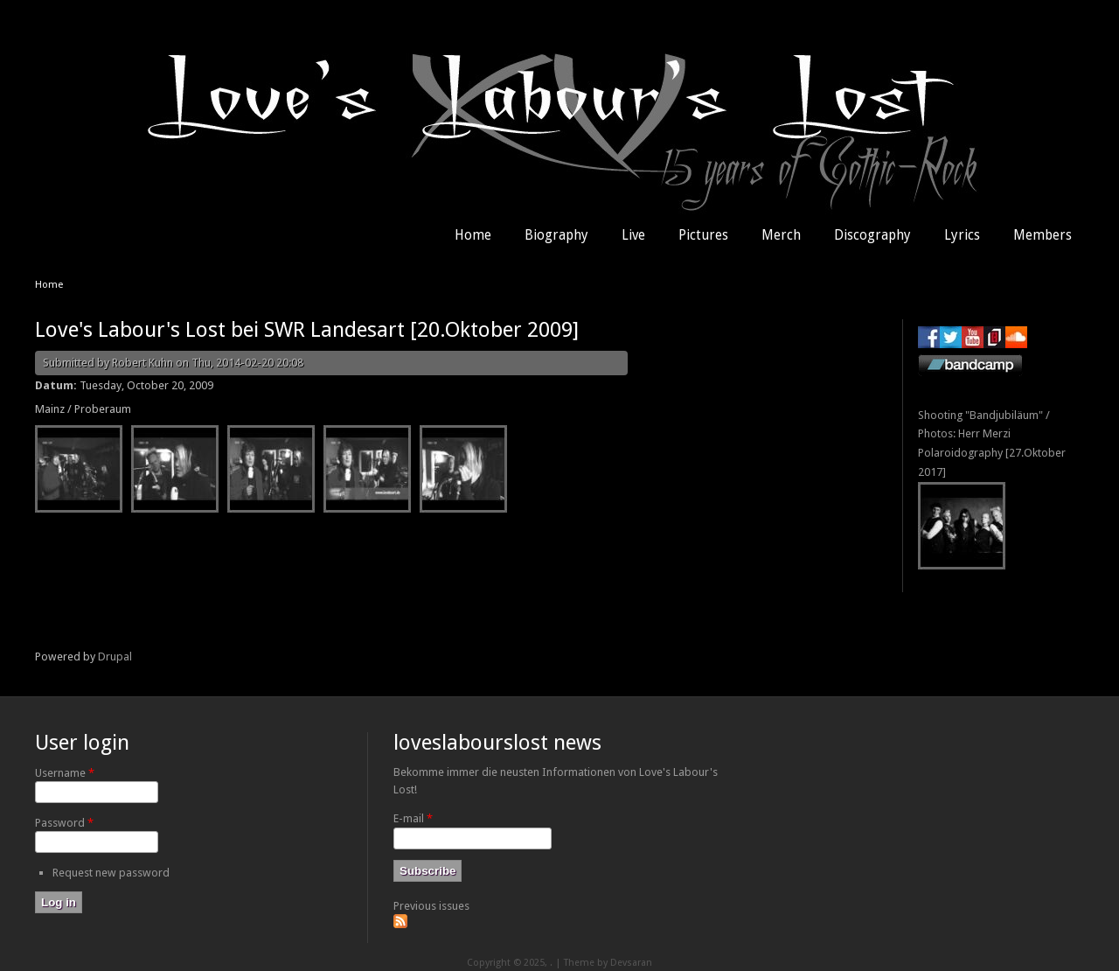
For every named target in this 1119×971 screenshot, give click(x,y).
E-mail (413, 818)
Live (633, 235)
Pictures (703, 235)
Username (64, 772)
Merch (781, 235)
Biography (556, 235)
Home (473, 235)
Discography (872, 235)
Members (1042, 235)
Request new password (111, 872)
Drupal (115, 656)
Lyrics (962, 235)
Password (64, 822)
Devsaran (631, 962)
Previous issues (431, 905)
